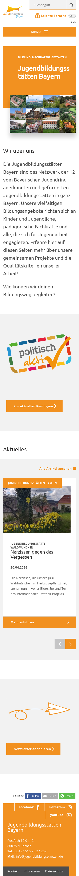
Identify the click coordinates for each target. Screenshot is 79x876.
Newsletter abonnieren (32, 749)
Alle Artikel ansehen (55, 468)
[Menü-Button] (39, 32)
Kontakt (13, 871)
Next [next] (70, 644)
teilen (35, 796)
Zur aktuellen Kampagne (33, 406)
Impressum (32, 871)
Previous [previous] (60, 644)
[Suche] (71, 5)
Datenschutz (54, 871)
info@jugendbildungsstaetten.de (39, 856)
